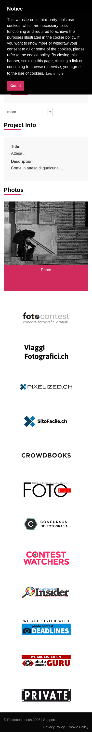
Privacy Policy (54, 727)
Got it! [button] (15, 86)
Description (22, 161)
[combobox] (28, 112)
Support (49, 720)
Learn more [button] (55, 73)
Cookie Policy (77, 727)
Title (15, 146)
